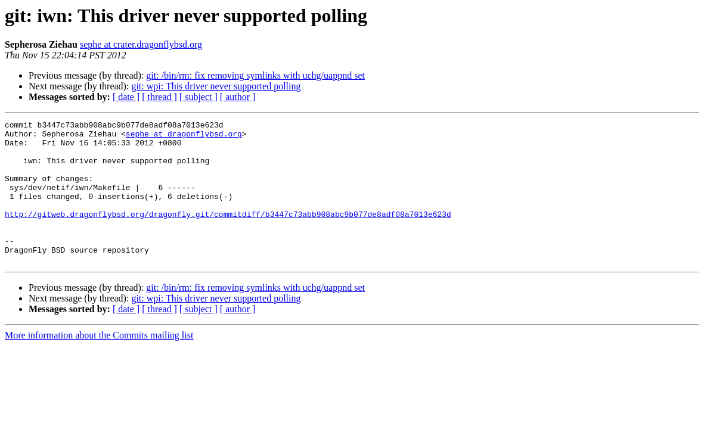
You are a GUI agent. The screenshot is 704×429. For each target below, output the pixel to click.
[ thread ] (159, 97)
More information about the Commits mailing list (99, 364)
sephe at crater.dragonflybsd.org (141, 44)
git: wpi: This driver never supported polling (215, 86)
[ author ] (238, 97)
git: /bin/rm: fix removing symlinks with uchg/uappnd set (255, 75)
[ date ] (126, 97)
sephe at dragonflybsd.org (184, 137)
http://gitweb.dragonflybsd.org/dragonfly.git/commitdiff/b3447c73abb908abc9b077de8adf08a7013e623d (228, 233)
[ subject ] (198, 97)
